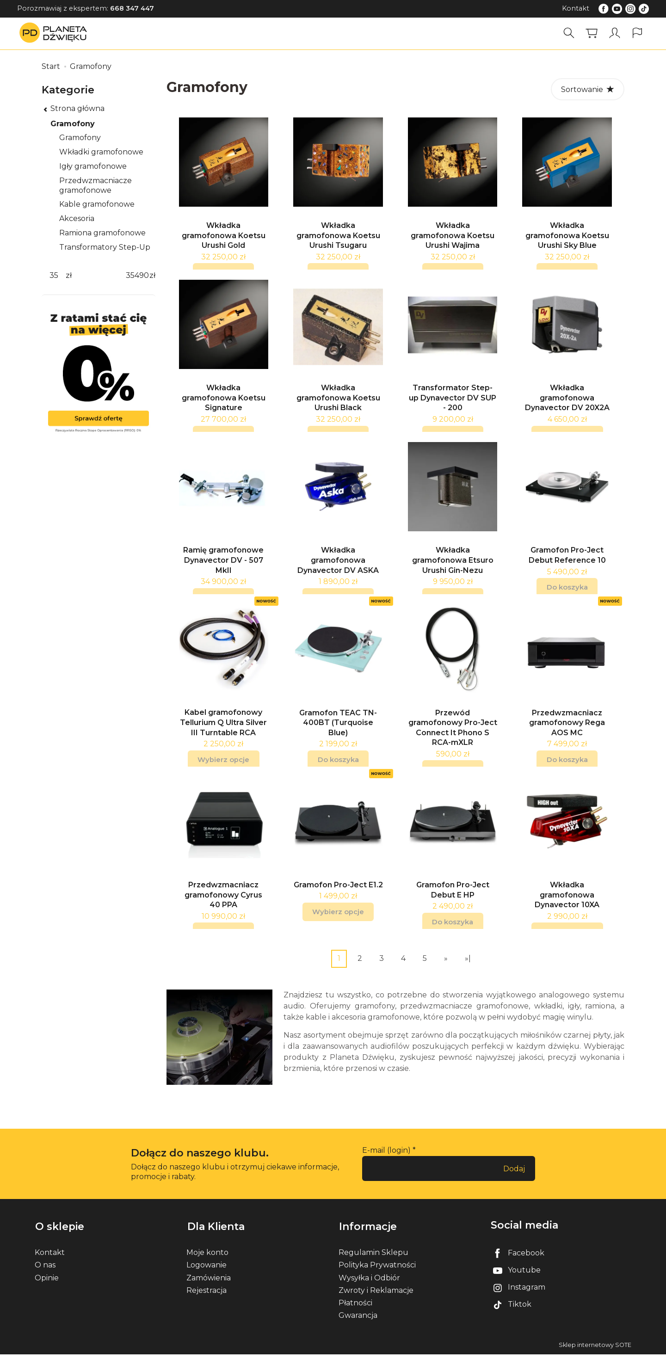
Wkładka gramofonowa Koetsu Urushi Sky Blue (567, 237)
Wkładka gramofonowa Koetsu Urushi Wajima (452, 237)
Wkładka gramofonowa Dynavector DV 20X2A (567, 402)
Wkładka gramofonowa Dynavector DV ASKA (338, 567)
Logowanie (206, 1275)
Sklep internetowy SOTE (595, 1355)
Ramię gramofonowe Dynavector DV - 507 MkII (223, 567)
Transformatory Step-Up (104, 247)
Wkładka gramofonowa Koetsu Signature (223, 402)
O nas (45, 1275)
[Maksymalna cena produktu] (137, 276)
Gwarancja (358, 1326)
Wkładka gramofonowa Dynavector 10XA (567, 906)
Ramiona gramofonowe (102, 232)
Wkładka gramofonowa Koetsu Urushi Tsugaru (338, 237)
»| (468, 969)
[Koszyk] (592, 33)
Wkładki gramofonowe (101, 152)
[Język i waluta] (637, 33)
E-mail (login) (386, 1162)
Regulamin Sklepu (373, 1263)
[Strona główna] (55, 33)
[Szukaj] (569, 33)
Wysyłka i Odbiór (369, 1288)
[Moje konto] (614, 33)
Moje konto (207, 1263)
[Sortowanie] (587, 89)
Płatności (355, 1313)
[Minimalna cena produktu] (54, 276)
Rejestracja (206, 1300)
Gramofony (72, 123)
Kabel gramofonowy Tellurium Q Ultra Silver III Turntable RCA (223, 732)
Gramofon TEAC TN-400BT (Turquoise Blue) (338, 732)
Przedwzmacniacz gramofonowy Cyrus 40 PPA (223, 906)
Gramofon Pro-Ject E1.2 (338, 896)
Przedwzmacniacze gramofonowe (95, 185)
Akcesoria (76, 218)
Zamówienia (208, 1288)
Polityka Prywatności (377, 1275)
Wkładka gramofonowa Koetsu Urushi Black (338, 402)
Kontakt (575, 8)
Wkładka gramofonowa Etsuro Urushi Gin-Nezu (452, 567)
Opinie (47, 1288)
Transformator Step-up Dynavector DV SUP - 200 (452, 402)
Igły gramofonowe (93, 166)
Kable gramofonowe (97, 204)
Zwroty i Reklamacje (376, 1300)
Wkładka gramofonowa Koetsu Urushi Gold (223, 237)
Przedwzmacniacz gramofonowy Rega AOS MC (567, 732)
